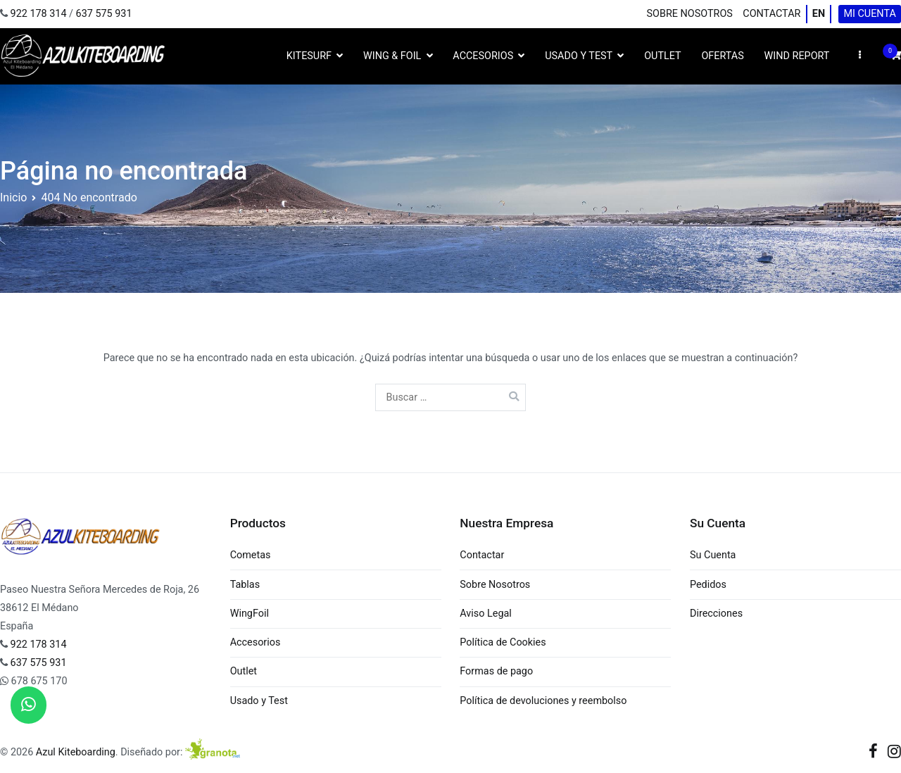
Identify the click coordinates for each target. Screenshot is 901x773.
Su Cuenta (713, 555)
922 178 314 (39, 14)
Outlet (662, 56)
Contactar (771, 14)
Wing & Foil (392, 56)
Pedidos (708, 585)
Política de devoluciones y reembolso (543, 701)
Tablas (245, 585)
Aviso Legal (486, 614)
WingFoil (249, 614)
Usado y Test (578, 56)
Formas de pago (496, 671)
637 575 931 (104, 14)
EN (818, 14)
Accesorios (483, 56)
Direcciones (716, 614)
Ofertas (722, 56)
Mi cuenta (869, 14)
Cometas (250, 555)
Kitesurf (309, 56)
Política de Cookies (503, 642)
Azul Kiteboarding (75, 752)
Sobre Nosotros (690, 14)
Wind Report (797, 56)
